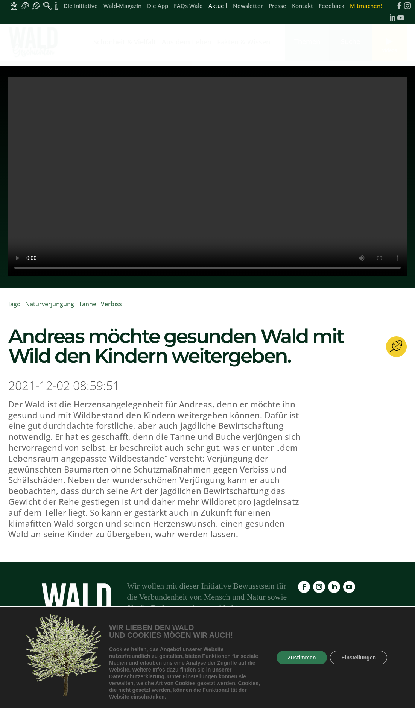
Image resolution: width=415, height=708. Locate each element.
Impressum (286, 664)
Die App (157, 6)
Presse (277, 6)
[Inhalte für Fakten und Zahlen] (56, 5)
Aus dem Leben (186, 42)
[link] (34, 42)
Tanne (87, 304)
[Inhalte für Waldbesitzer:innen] (14, 5)
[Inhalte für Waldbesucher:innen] (36, 5)
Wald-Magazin (122, 6)
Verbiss (111, 304)
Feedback (331, 6)
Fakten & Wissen (243, 42)
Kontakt (302, 6)
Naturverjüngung (49, 304)
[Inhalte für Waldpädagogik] (47, 5)
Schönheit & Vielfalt (124, 42)
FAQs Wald (188, 6)
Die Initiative (81, 6)
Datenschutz (329, 664)
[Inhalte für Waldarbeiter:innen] (25, 5)
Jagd (14, 304)
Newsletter (248, 6)
